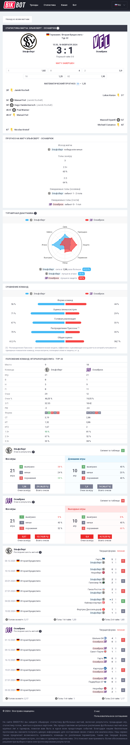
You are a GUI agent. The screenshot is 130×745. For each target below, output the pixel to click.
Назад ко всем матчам (17, 19)
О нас (97, 711)
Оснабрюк (94, 220)
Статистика (50, 5)
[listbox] (119, 5)
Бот (75, 5)
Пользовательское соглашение (110, 716)
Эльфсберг (35, 220)
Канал (64, 5)
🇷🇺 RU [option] (118, 5)
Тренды (34, 5)
